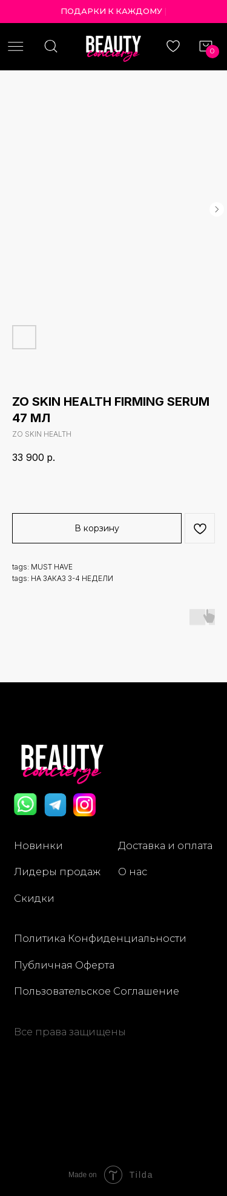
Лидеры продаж (57, 871)
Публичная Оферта (64, 965)
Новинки (38, 845)
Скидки (34, 898)
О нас (132, 871)
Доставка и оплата (165, 845)
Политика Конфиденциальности (100, 938)
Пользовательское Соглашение (96, 991)
